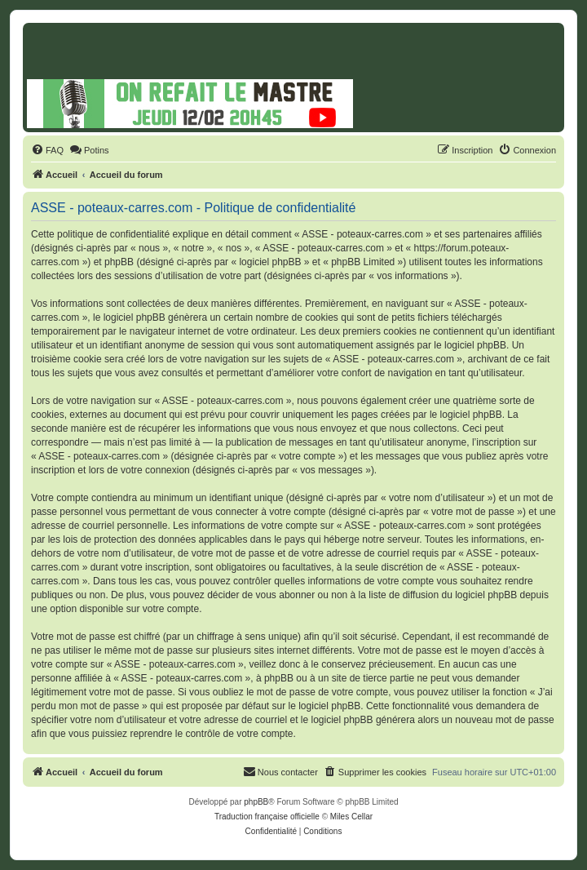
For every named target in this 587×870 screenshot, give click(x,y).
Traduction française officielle (267, 816)
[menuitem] (47, 150)
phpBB (256, 801)
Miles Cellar (351, 816)
